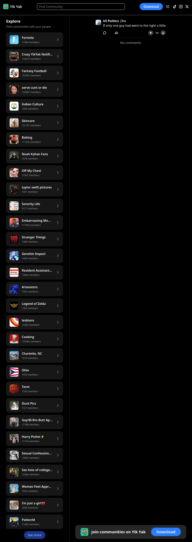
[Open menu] (167, 6)
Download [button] (151, 6)
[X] (187, 7)
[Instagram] (181, 7)
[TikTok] (175, 7)
